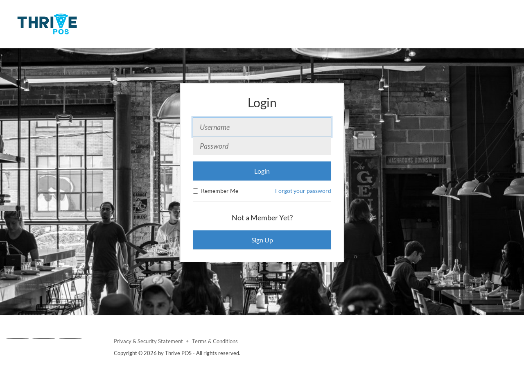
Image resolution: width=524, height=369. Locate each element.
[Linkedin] (70, 338)
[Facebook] (17, 338)
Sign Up (262, 240)
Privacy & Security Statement (148, 341)
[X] (43, 338)
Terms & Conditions (215, 341)
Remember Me (215, 190)
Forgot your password (303, 190)
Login (262, 171)
